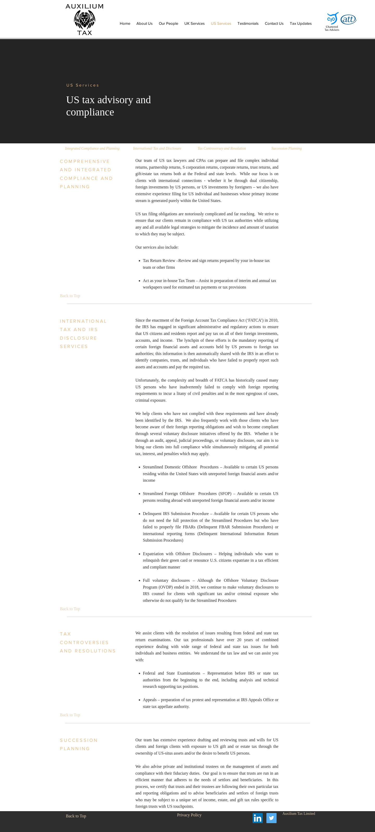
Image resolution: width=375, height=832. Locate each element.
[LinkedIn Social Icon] (258, 818)
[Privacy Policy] (189, 815)
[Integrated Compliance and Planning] (92, 148)
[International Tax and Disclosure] (157, 148)
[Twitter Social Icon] (271, 818)
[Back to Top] (71, 296)
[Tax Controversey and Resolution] (221, 148)
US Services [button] (82, 85)
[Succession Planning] (286, 148)
